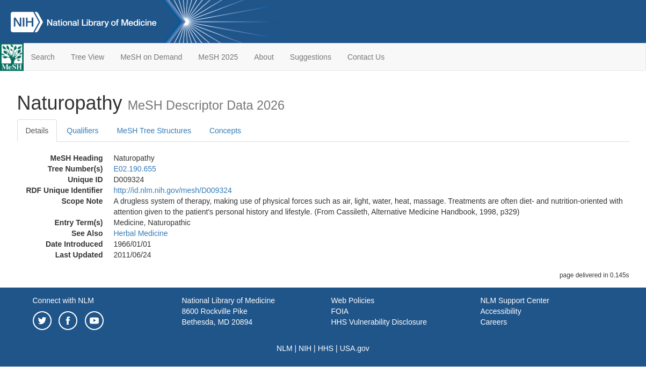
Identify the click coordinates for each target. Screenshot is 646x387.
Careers (494, 322)
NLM (285, 348)
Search (43, 57)
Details (37, 130)
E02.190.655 (135, 168)
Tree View (87, 57)
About (264, 57)
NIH (305, 348)
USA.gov (354, 348)
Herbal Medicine (141, 233)
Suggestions (310, 57)
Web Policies (353, 300)
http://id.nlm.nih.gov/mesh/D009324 (173, 190)
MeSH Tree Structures (154, 130)
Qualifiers (82, 130)
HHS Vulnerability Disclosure (379, 322)
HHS (326, 348)
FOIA (340, 311)
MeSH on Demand (151, 57)
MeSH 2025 (218, 57)
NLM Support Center (515, 300)
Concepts (225, 130)
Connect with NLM (63, 300)
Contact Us (365, 57)
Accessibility (501, 311)
